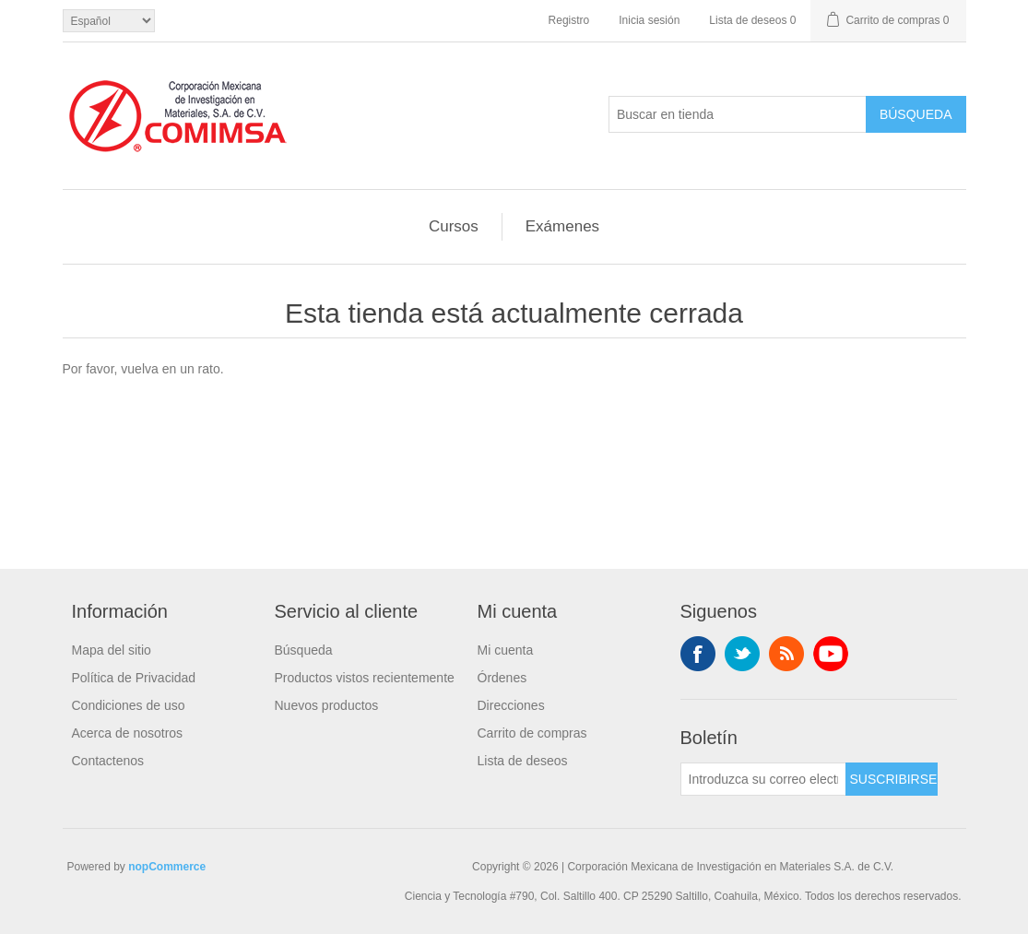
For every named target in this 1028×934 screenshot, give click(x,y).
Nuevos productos (327, 705)
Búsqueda (304, 650)
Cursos (454, 226)
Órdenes (502, 677)
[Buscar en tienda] (738, 114)
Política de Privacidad (134, 677)
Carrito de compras (532, 733)
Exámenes (562, 226)
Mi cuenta (506, 650)
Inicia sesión (649, 20)
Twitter (742, 653)
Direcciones (511, 705)
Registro (569, 20)
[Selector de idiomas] (109, 20)
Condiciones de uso (128, 705)
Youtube (830, 653)
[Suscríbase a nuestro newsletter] (763, 779)
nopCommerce (167, 866)
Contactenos (108, 760)
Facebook (697, 653)
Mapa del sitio (111, 650)
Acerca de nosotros (127, 733)
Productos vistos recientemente (365, 677)
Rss (786, 653)
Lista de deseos (523, 760)
